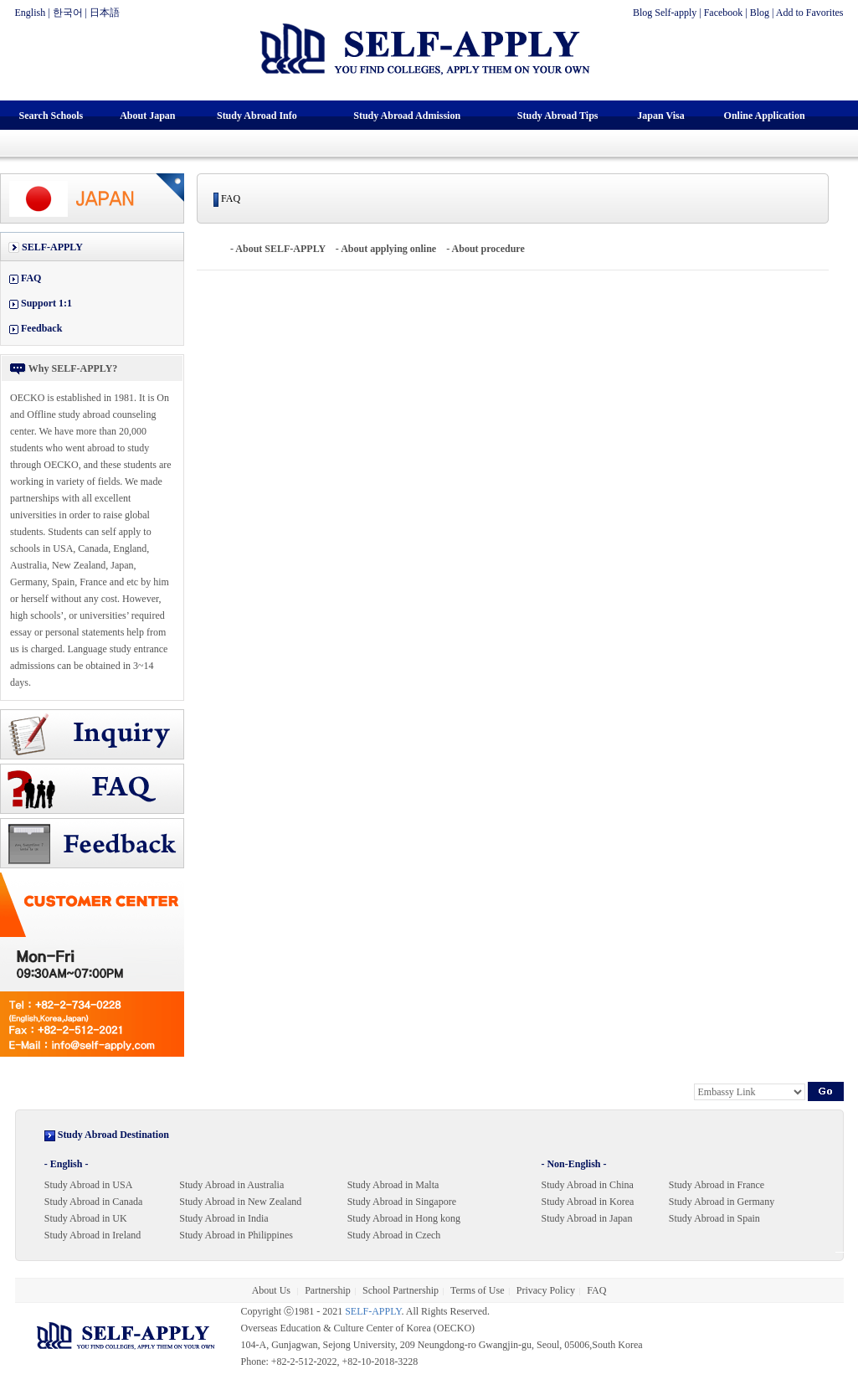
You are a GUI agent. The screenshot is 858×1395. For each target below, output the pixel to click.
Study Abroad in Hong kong (403, 1218)
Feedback (41, 328)
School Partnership (400, 1290)
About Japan (147, 115)
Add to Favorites (810, 12)
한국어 (68, 12)
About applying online (388, 249)
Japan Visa (660, 115)
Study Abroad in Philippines (236, 1235)
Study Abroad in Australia (231, 1185)
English (30, 12)
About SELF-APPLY (280, 249)
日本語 (105, 12)
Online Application (764, 115)
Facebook (723, 12)
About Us (272, 1290)
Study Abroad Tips (558, 115)
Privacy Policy (545, 1290)
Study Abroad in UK (85, 1218)
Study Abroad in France (716, 1185)
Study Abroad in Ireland (92, 1235)
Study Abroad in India (223, 1218)
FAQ (31, 278)
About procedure (488, 249)
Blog (759, 12)
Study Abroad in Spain (714, 1218)
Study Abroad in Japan (586, 1218)
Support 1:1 (46, 303)
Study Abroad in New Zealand (240, 1201)
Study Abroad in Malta (393, 1185)
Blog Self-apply (664, 12)
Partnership (328, 1290)
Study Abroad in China (587, 1185)
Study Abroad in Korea (587, 1201)
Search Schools (50, 115)
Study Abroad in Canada (93, 1201)
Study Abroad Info (257, 115)
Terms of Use (477, 1290)
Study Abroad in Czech (394, 1235)
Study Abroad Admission (406, 115)
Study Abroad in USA (88, 1185)
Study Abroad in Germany (721, 1201)
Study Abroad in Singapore (401, 1201)
